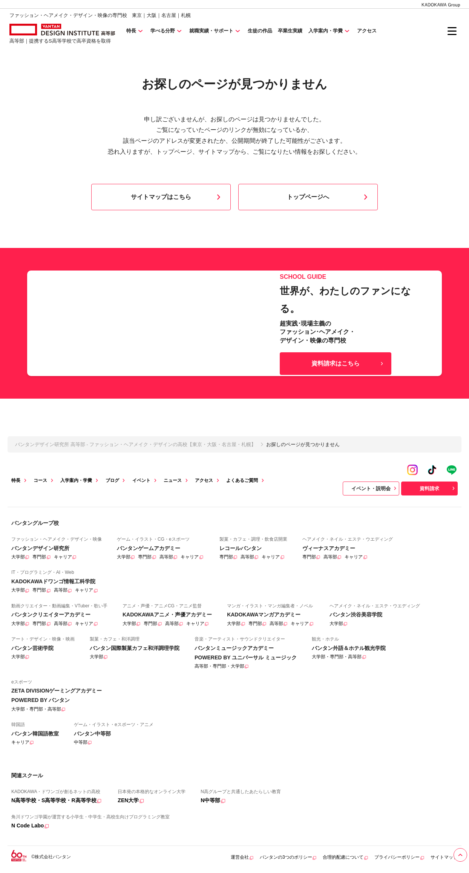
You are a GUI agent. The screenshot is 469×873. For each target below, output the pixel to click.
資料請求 (438, 488)
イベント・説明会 (374, 488)
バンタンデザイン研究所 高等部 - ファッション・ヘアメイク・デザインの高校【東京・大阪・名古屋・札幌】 (135, 444)
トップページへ (329, 197)
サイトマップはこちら (177, 197)
